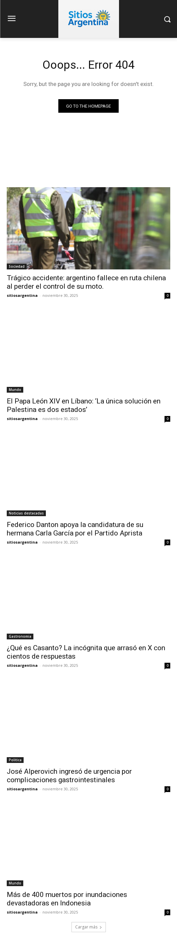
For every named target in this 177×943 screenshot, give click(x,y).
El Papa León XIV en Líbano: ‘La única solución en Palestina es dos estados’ (83, 405)
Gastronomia (20, 636)
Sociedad (17, 266)
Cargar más (88, 927)
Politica (15, 760)
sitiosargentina (22, 295)
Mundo (15, 389)
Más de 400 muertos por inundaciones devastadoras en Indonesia (67, 899)
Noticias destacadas (26, 513)
